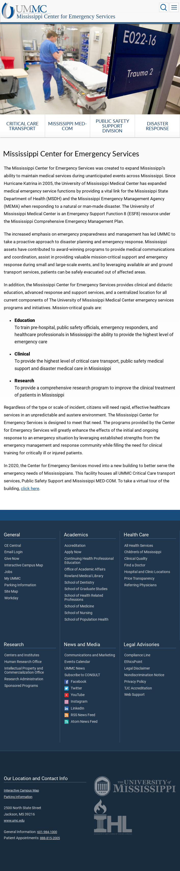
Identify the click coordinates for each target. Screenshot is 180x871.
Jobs (8, 572)
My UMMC (12, 579)
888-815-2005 (50, 838)
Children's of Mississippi (142, 552)
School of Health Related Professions (83, 598)
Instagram (75, 702)
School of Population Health (86, 620)
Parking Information (20, 585)
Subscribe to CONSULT (82, 675)
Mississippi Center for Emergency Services (66, 16)
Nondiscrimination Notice (144, 675)
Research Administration (23, 679)
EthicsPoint (133, 662)
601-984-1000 (47, 832)
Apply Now (72, 552)
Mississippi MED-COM (67, 125)
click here (30, 488)
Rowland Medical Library (83, 576)
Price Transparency (139, 579)
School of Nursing (78, 613)
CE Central (12, 546)
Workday (11, 598)
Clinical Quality (135, 559)
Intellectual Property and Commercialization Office (24, 670)
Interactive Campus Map (23, 565)
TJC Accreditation (138, 688)
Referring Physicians (140, 585)
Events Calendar (77, 662)
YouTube (74, 695)
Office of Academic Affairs (84, 569)
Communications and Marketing (89, 655)
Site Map (11, 592)
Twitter (73, 688)
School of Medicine (79, 606)
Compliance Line (137, 655)
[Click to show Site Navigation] (174, 7)
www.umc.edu (14, 820)
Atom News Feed (81, 722)
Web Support (134, 695)
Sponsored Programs (21, 686)
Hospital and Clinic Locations (147, 572)
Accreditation (75, 546)
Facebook (75, 682)
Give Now (11, 559)
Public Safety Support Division (112, 126)
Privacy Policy (135, 682)
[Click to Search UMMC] (163, 7)
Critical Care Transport (22, 125)
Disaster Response (157, 125)
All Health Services (138, 546)
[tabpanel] (90, 68)
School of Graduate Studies (85, 589)
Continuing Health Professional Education (89, 561)
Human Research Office (22, 662)
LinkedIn (74, 708)
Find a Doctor (134, 565)
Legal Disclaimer (137, 668)
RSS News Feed (79, 715)
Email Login (13, 552)
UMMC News (74, 668)
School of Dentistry (79, 583)
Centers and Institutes (21, 655)
